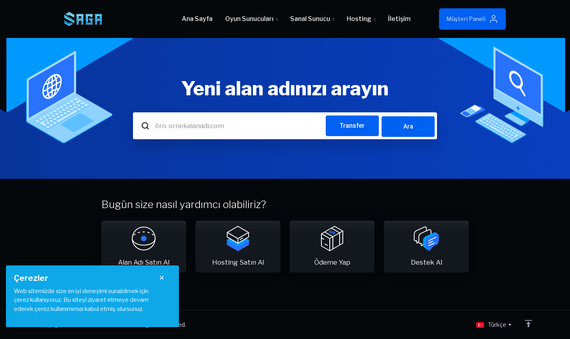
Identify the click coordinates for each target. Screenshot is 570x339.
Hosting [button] (361, 19)
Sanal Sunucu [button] (312, 19)
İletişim (399, 19)
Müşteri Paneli (472, 19)
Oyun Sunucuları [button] (251, 19)
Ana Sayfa (197, 19)
